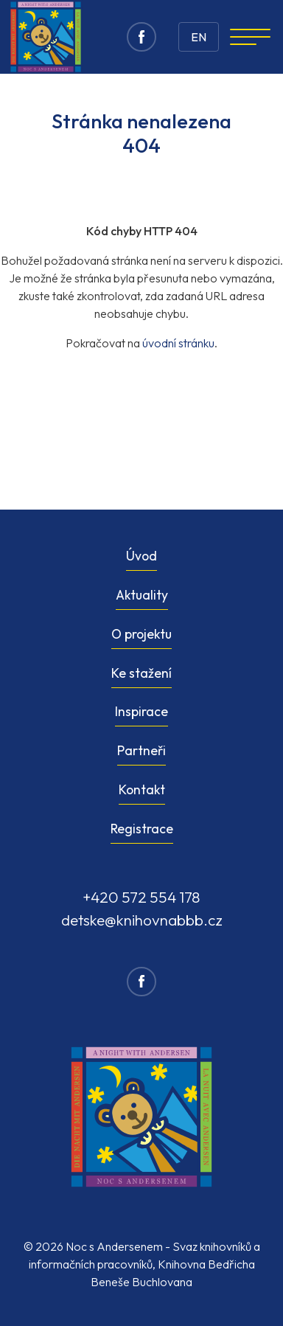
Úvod (141, 555)
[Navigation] (250, 37)
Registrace (142, 828)
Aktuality (142, 594)
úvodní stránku (178, 343)
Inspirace (141, 711)
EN (198, 36)
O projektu (141, 633)
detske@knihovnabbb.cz (142, 919)
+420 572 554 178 (141, 896)
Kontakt (142, 789)
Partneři (141, 750)
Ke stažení (141, 672)
